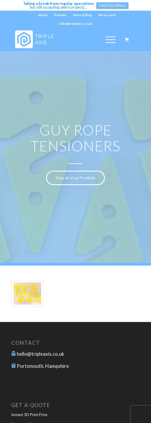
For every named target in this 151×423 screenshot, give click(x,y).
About (43, 15)
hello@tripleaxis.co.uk (40, 354)
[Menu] (108, 39)
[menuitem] (43, 15)
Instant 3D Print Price (29, 414)
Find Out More (112, 5)
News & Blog (82, 15)
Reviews (60, 15)
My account (107, 15)
